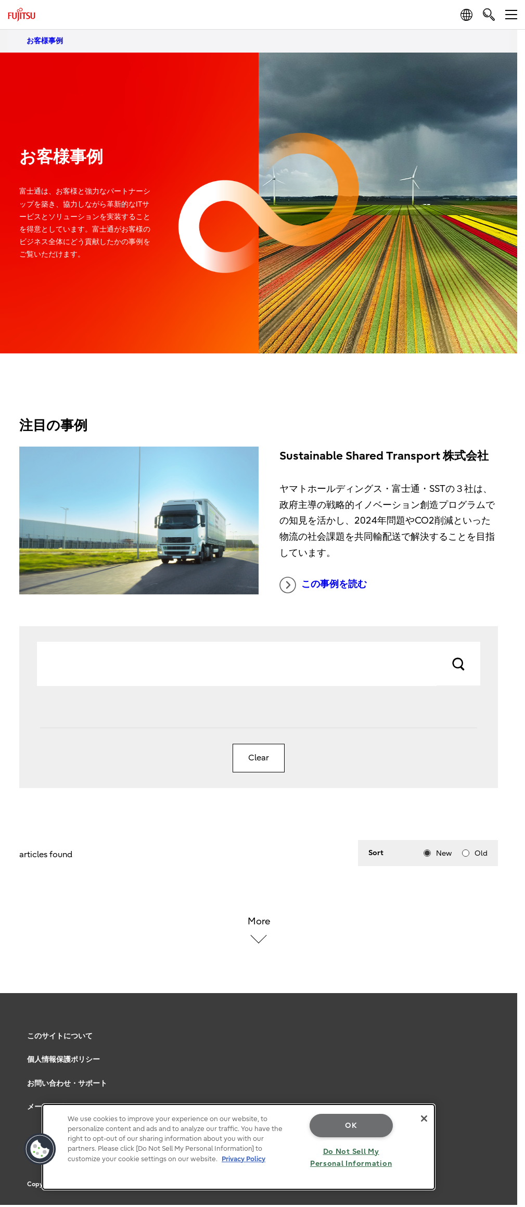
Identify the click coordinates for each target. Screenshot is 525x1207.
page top (502, 1022)
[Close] (424, 1118)
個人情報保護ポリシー (63, 1059)
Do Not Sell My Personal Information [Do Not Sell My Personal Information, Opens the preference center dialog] (351, 1157)
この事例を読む (323, 585)
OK (351, 1125)
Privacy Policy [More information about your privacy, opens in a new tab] (243, 1159)
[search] (489, 14)
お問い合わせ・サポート (67, 1083)
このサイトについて (60, 1036)
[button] (40, 1149)
